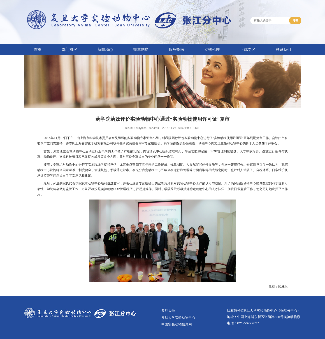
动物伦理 (212, 49)
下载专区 (247, 49)
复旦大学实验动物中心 (178, 317)
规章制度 (141, 49)
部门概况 (69, 49)
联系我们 (283, 49)
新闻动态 (105, 49)
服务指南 (176, 49)
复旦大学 (168, 311)
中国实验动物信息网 (176, 324)
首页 (38, 49)
